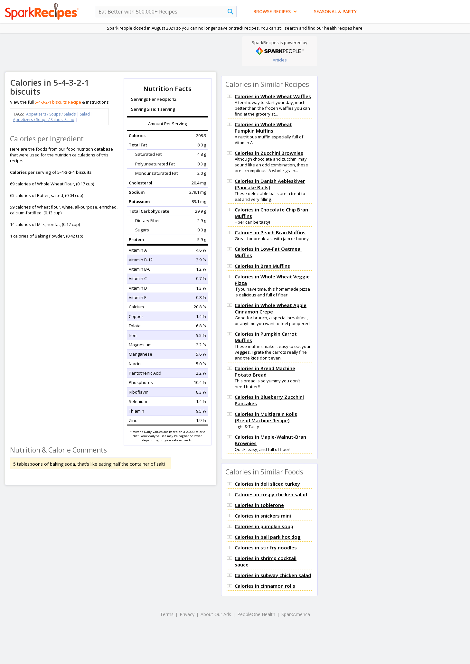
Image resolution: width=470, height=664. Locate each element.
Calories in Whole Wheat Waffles (273, 96)
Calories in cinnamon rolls (265, 586)
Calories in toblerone (259, 505)
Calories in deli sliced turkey (267, 484)
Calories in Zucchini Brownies (269, 153)
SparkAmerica (295, 614)
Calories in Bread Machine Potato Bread (265, 371)
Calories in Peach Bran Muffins (270, 232)
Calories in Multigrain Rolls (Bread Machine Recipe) (266, 417)
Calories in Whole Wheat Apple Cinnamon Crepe (270, 308)
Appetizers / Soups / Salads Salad (43, 119)
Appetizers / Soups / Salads (51, 114)
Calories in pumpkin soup (264, 526)
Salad (85, 114)
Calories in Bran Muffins (262, 266)
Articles (280, 60)
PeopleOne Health (256, 614)
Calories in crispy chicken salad (271, 494)
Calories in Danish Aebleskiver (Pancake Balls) (270, 184)
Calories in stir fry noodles (266, 547)
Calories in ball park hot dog (268, 537)
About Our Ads (216, 614)
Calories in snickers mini (263, 515)
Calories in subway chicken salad (273, 575)
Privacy (187, 614)
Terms (167, 614)
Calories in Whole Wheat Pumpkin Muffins (263, 127)
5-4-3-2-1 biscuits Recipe (58, 102)
